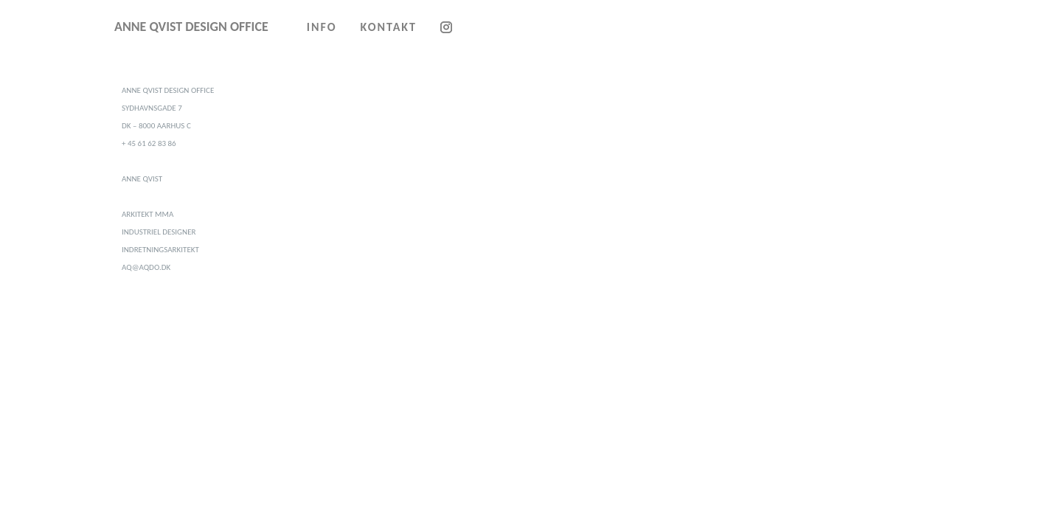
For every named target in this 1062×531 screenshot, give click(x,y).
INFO (322, 27)
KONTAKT (389, 27)
